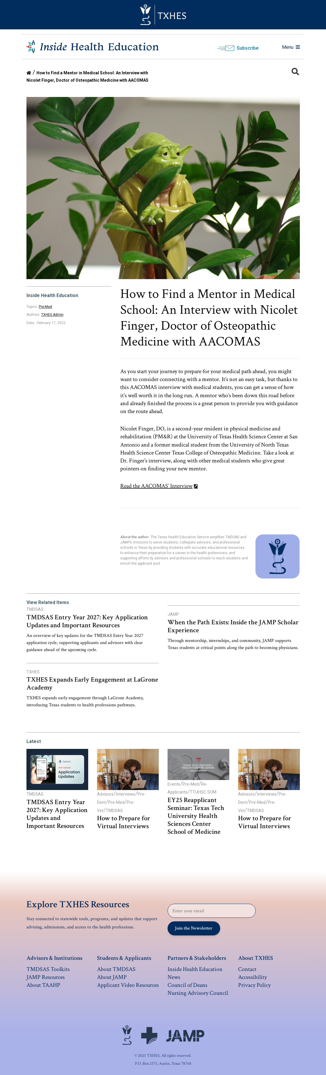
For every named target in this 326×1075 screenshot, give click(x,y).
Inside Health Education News (195, 973)
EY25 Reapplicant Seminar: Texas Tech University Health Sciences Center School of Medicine (196, 816)
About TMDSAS (116, 969)
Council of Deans (187, 985)
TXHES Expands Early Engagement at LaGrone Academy (92, 683)
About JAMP (112, 977)
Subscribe (247, 48)
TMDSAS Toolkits (48, 969)
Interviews (125, 794)
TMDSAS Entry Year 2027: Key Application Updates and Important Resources (87, 621)
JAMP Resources (45, 977)
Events (174, 784)
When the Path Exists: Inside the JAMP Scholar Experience (233, 626)
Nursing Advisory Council (198, 993)
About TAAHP (43, 985)
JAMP (173, 614)
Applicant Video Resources (128, 985)
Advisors (105, 794)
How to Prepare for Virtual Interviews (123, 822)
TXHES (33, 672)
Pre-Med (45, 307)
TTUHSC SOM (203, 792)
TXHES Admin (52, 315)
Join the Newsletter (194, 928)
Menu (291, 47)
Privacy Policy (254, 985)
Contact (247, 969)
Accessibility (252, 977)
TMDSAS (35, 609)
